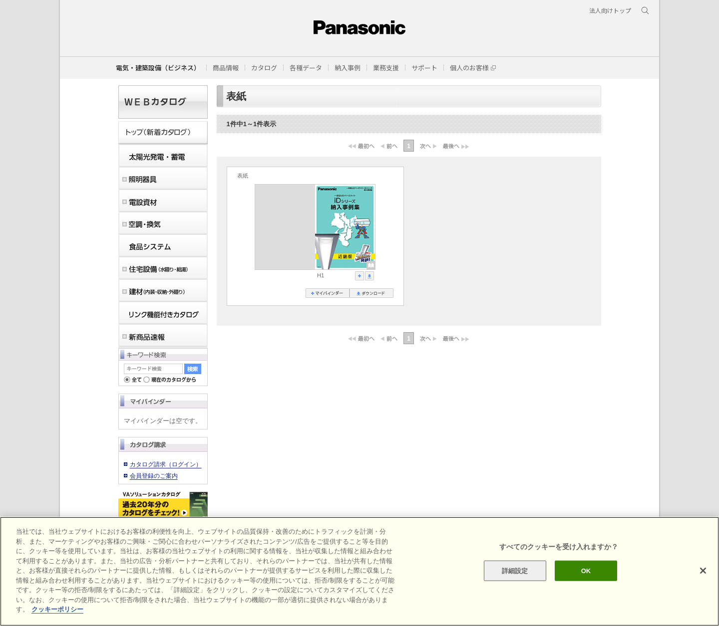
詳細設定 (515, 570)
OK (586, 570)
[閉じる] (703, 571)
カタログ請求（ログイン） (166, 464)
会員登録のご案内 (154, 475)
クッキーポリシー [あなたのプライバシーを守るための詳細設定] (57, 609)
